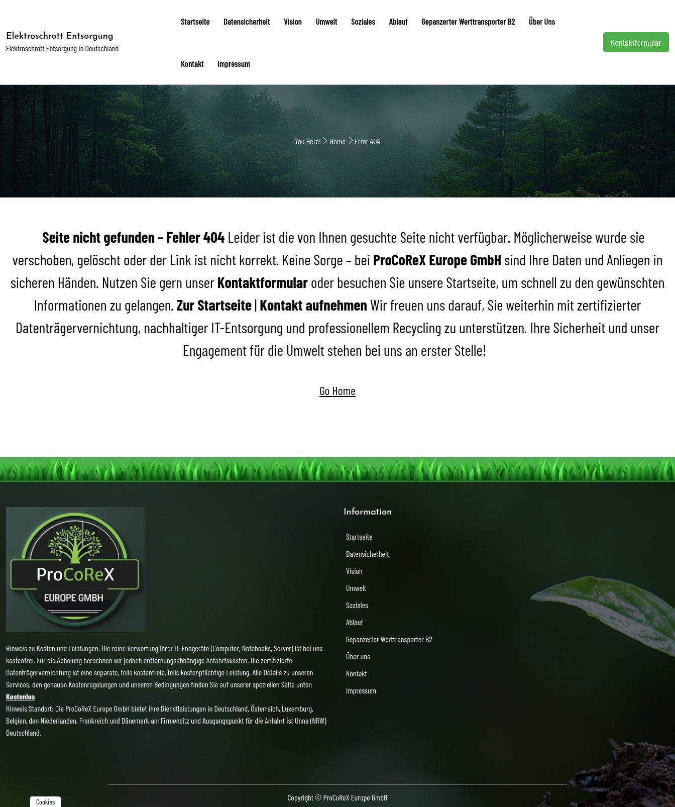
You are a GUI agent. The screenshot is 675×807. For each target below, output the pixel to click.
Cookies (45, 801)
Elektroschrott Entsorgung (60, 34)
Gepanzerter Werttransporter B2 (448, 20)
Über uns (518, 20)
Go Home (337, 386)
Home (338, 137)
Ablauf (382, 20)
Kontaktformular (636, 40)
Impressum (195, 60)
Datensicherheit (242, 20)
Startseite (194, 20)
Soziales (349, 20)
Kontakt (554, 20)
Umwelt (315, 20)
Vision (285, 20)
